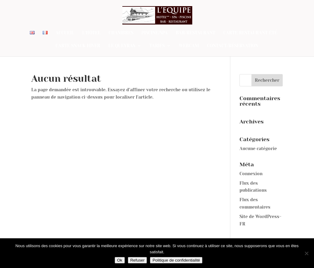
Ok (119, 260)
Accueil (65, 33)
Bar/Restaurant (195, 33)
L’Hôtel (91, 33)
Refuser (137, 260)
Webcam (189, 45)
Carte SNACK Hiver (78, 45)
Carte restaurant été (250, 33)
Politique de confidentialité (176, 260)
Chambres (121, 33)
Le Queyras (121, 45)
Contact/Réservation (232, 45)
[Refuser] (306, 253)
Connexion (250, 173)
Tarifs (157, 45)
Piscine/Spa (154, 33)
